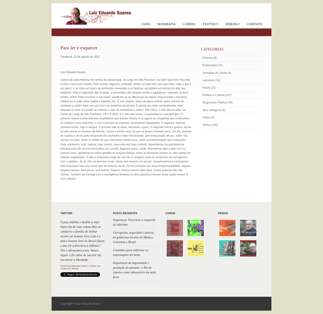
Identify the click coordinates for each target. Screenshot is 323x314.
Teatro (206, 117)
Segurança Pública (214, 102)
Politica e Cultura (213, 95)
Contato (254, 24)
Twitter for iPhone (69, 268)
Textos (210, 24)
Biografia (167, 24)
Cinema (207, 57)
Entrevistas (209, 65)
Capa (146, 24)
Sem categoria (211, 110)
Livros (189, 24)
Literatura (208, 80)
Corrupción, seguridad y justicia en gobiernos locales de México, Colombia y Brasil (133, 237)
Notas (206, 87)
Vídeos (232, 24)
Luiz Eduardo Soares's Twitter (81, 265)
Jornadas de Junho (214, 72)
